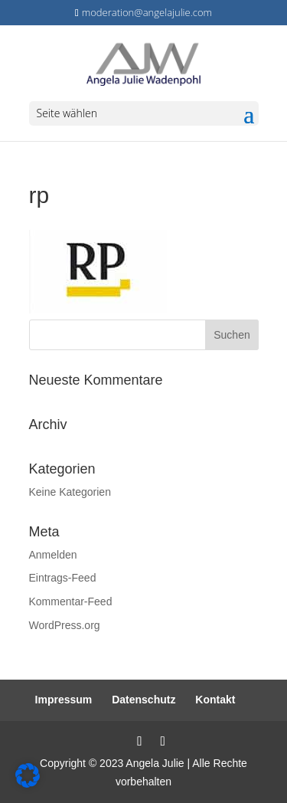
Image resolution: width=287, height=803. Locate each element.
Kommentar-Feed (71, 601)
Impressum (64, 699)
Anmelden (53, 555)
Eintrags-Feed (62, 578)
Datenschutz (143, 699)
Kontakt (215, 699)
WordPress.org (64, 625)
